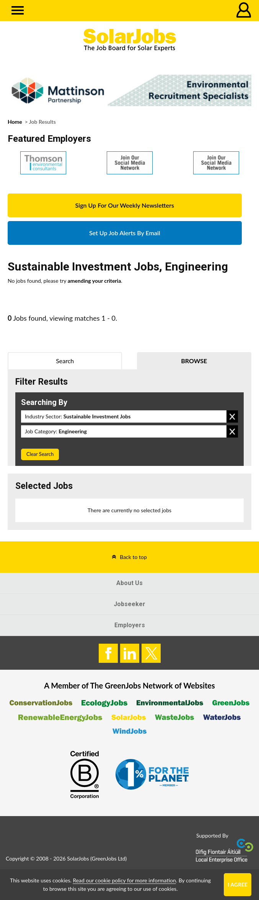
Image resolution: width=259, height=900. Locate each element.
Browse (194, 360)
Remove (232, 416)
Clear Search (40, 454)
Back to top (133, 557)
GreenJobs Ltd (108, 858)
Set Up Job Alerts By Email (124, 232)
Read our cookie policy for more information (124, 880)
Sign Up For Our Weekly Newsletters (124, 205)
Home (15, 121)
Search (65, 360)
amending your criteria (94, 280)
